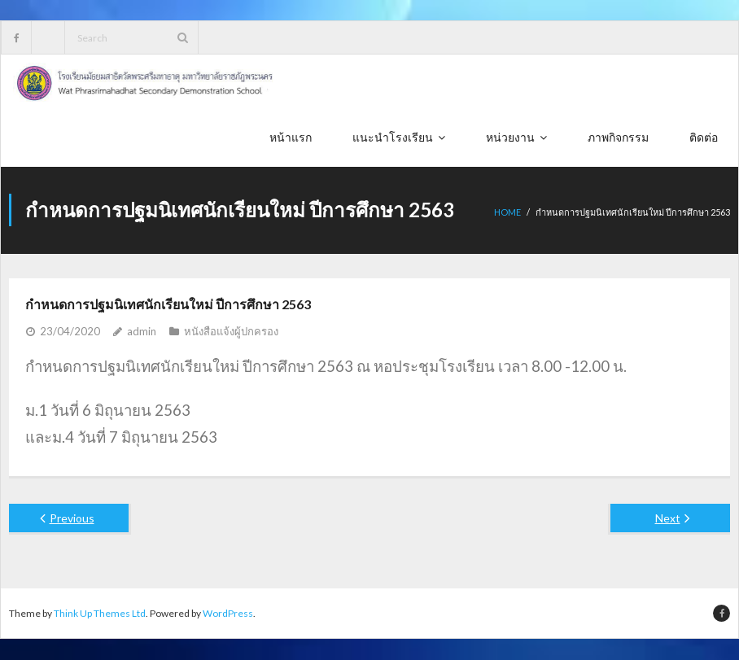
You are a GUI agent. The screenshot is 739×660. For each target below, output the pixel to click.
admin (141, 331)
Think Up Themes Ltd (100, 613)
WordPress (228, 613)
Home (507, 213)
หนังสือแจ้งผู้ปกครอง (231, 331)
